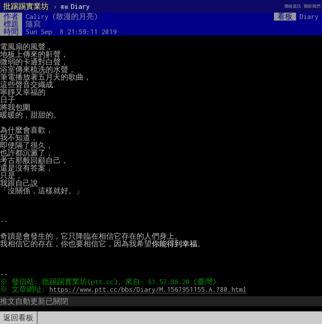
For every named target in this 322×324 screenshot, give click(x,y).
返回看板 (18, 318)
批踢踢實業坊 (26, 6)
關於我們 (312, 6)
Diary (75, 6)
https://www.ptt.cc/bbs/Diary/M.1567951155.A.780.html (149, 289)
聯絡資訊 (292, 6)
